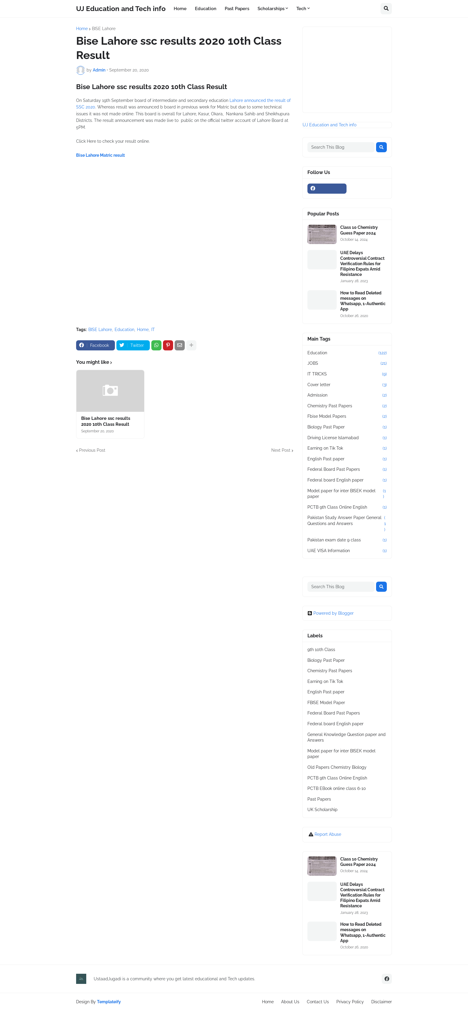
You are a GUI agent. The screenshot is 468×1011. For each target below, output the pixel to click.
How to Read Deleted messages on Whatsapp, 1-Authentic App (363, 301)
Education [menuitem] (205, 8)
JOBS (347, 363)
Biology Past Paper (347, 427)
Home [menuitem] (180, 8)
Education (124, 329)
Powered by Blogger (330, 613)
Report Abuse (328, 834)
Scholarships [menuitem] (271, 8)
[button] (386, 8)
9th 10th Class (321, 649)
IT (153, 329)
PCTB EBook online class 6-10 (336, 788)
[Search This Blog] (341, 147)
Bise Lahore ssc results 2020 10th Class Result (105, 421)
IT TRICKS (347, 374)
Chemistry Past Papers (347, 406)
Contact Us (318, 1001)
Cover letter (347, 385)
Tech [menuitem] (301, 8)
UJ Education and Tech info (121, 8)
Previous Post (92, 450)
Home (82, 29)
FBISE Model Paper (326, 702)
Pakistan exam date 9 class (347, 540)
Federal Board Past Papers (347, 470)
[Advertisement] (184, 263)
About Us (290, 1001)
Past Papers (319, 799)
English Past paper (347, 459)
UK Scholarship (322, 809)
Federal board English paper (347, 480)
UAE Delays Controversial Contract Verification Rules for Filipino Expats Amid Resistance (362, 263)
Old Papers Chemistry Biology (337, 767)
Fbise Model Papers (347, 417)
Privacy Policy (350, 1001)
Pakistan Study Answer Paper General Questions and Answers (347, 523)
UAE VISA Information (347, 551)
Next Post (280, 450)
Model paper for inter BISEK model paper (347, 494)
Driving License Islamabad (347, 438)
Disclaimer (381, 1001)
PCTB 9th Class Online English (347, 507)
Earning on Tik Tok (347, 448)
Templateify (109, 1001)
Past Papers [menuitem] (237, 8)
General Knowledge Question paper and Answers (346, 737)
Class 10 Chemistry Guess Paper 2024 (359, 230)
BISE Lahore (104, 29)
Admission (347, 395)
